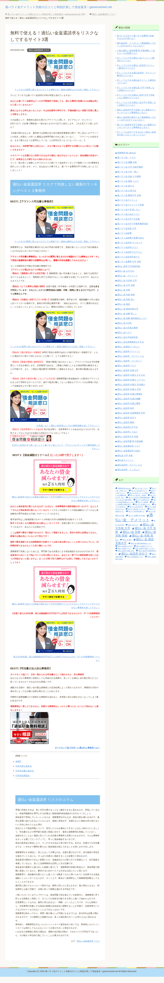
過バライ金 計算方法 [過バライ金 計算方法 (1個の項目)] (136, 513)
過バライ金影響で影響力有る (130, 244)
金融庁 (18, 768)
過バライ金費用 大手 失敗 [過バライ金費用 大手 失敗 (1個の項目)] (137, 522)
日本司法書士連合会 (24, 777)
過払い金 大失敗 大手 (127, 287)
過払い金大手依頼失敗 (127, 343)
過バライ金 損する (125, 192)
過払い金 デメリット (127, 282)
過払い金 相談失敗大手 (127, 315)
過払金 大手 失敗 (125, 462)
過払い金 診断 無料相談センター (132, 325)
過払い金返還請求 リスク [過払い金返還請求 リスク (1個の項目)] (135, 563)
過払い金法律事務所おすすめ (130, 348)
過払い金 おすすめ (125, 277)
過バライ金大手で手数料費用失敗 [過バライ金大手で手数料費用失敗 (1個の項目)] (139, 504)
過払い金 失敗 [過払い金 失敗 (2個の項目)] (131, 538)
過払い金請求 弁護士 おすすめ (131, 381)
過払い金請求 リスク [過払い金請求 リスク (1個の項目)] (124, 554)
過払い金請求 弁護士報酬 (128, 405)
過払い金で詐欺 (124, 329)
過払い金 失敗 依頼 (126, 301)
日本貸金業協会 (22, 782)
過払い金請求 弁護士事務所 (129, 400)
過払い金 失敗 (123, 296)
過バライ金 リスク (126, 164)
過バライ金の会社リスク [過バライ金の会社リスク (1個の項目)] (139, 497)
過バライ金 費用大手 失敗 (129, 202)
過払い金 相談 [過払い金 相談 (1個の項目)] (127, 546)
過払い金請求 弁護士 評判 (129, 395)
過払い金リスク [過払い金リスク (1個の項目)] (133, 531)
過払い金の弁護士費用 (127, 334)
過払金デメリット (125, 466)
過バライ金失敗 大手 (126, 235)
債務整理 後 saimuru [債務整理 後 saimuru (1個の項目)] (124, 494)
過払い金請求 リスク (126, 372)
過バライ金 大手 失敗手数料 (130, 173)
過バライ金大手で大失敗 (128, 225)
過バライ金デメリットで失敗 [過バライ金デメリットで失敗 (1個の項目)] (139, 499)
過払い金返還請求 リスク (39, 56)
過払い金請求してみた (127, 438)
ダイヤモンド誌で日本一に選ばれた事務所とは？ (77, 754)
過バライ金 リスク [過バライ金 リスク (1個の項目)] (141, 494)
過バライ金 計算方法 (126, 197)
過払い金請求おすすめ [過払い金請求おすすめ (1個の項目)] (125, 552)
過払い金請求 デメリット (128, 358)
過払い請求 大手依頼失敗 (128, 273)
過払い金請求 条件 (125, 414)
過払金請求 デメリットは (129, 471)
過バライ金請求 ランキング (129, 249)
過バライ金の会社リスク (128, 220)
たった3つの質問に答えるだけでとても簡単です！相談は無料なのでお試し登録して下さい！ (57, 96)
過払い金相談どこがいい (128, 353)
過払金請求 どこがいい (128, 476)
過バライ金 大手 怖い (127, 178)
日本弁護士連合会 (23, 772)
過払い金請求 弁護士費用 (128, 410)
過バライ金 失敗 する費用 (129, 183)
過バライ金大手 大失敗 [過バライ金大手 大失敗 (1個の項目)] (138, 501)
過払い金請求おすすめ (127, 433)
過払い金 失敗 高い (126, 306)
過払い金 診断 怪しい (127, 320)
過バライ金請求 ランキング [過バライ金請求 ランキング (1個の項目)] (136, 515)
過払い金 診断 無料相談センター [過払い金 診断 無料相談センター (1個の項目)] (141, 549)
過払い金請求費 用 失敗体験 (130, 448)
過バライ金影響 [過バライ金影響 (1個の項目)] (143, 508)
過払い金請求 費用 (125, 429)
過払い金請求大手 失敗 (127, 443)
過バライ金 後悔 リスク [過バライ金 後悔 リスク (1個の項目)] (142, 510)
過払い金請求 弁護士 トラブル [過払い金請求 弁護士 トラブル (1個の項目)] (144, 554)
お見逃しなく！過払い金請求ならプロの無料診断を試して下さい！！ (68, 432)
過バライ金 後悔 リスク (128, 187)
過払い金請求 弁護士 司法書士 (131, 391)
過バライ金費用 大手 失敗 (129, 268)
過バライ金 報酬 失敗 (127, 168)
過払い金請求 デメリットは (130, 362)
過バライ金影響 (124, 239)
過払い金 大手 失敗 (126, 291)
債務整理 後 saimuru (126, 159)
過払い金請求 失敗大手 (127, 377)
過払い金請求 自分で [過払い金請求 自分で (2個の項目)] (134, 559)
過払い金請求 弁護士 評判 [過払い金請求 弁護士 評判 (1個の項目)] (126, 557)
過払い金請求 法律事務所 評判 (131, 419)
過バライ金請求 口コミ (127, 254)
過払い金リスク (124, 339)
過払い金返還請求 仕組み (128, 457)
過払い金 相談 (123, 310)
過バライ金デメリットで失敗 (130, 211)
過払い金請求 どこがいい (129, 367)
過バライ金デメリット (127, 206)
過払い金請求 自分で (126, 424)
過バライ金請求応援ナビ (128, 263)
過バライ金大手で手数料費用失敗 (132, 230)
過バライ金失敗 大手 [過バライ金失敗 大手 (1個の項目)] (142, 506)
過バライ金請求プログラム (129, 258)
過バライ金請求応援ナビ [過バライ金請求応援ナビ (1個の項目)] (136, 517)
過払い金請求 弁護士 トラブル (131, 386)
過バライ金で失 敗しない (128, 216)
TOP (46, 20)
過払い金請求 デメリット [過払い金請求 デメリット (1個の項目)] (144, 552)
